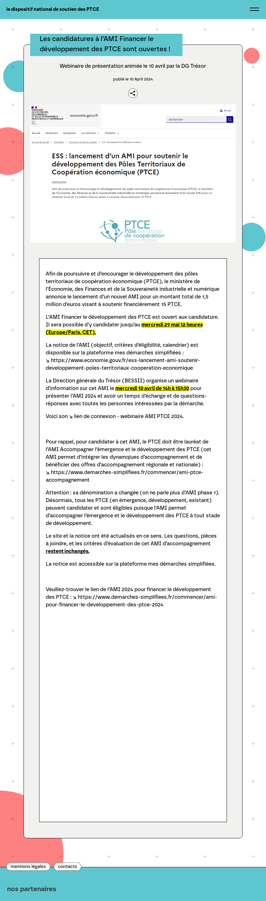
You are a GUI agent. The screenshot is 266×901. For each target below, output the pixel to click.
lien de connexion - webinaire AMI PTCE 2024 (128, 416)
